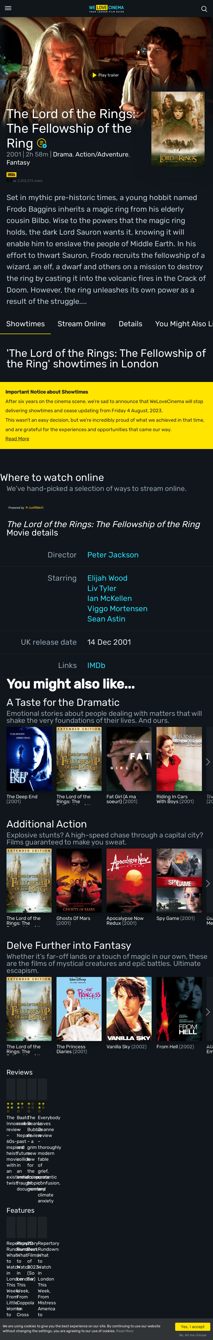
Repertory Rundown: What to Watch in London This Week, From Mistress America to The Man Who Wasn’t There (167, 1215)
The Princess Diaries (70, 1049)
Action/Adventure (101, 154)
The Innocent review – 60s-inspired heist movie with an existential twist (23, 1124)
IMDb (96, 665)
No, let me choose (193, 1335)
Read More (124, 1331)
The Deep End (22, 797)
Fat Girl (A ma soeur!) (121, 799)
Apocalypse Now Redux (125, 920)
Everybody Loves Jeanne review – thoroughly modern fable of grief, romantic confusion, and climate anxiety (168, 1130)
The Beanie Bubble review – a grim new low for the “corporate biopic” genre (120, 1124)
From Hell (168, 1047)
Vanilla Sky (118, 1047)
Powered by (26, 507)
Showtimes (26, 323)
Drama (62, 154)
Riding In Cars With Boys (172, 799)
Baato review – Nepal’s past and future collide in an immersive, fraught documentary (74, 1124)
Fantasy (18, 162)
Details (135, 323)
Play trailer (103, 75)
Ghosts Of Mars (73, 918)
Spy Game (168, 918)
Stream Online (84, 323)
